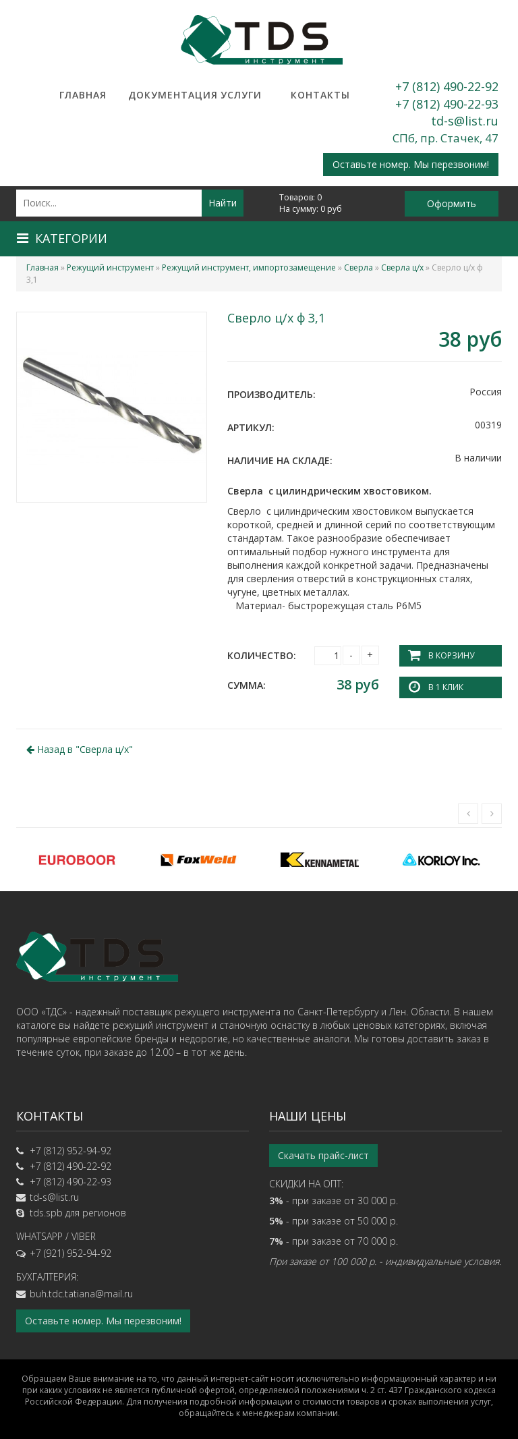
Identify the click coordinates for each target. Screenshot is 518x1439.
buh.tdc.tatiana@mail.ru (81, 1293)
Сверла (358, 267)
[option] (77, 859)
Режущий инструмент (110, 267)
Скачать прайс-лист (323, 1155)
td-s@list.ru (464, 121)
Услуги (241, 94)
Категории (62, 238)
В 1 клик (445, 687)
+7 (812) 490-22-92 (446, 86)
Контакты (320, 94)
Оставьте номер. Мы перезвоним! (411, 164)
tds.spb (46, 1212)
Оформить (451, 203)
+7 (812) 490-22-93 (446, 104)
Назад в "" (79, 749)
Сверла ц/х (402, 267)
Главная (83, 94)
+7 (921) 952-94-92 (70, 1253)
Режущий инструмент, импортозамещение (249, 267)
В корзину (451, 655)
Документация (162, 94)
